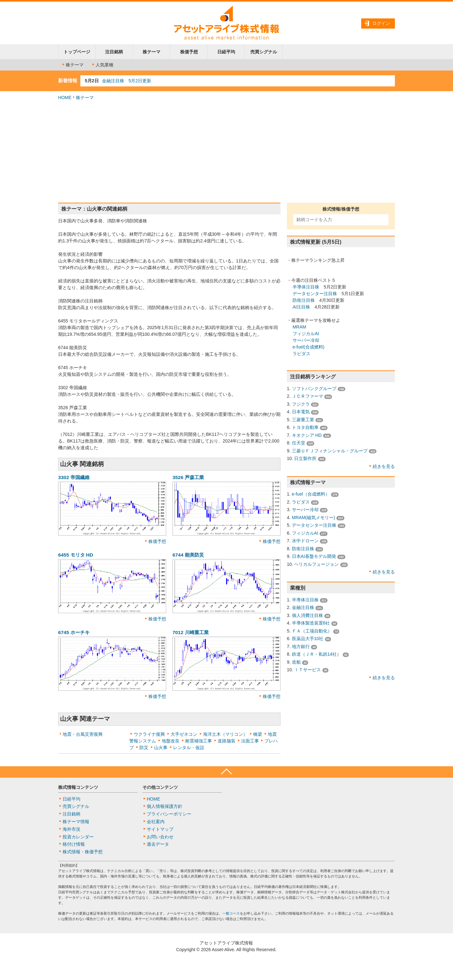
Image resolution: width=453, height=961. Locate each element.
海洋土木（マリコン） (225, 734)
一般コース (231, 913)
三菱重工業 (303, 419)
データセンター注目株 (315, 293)
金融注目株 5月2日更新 (127, 80)
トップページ (77, 51)
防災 (143, 747)
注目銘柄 (114, 51)
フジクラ (301, 404)
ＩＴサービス (307, 669)
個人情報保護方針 (164, 806)
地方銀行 (301, 646)
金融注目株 (303, 607)
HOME (64, 97)
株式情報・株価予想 (83, 851)
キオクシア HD (307, 435)
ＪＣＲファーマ (307, 396)
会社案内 (156, 821)
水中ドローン (305, 540)
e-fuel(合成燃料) (308, 346)
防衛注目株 (304, 300)
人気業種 (102, 64)
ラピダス (301, 353)
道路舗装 (226, 740)
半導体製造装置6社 (311, 623)
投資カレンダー (78, 836)
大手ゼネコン (184, 734)
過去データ (158, 844)
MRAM (299, 326)
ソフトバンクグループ (314, 388)
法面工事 (250, 740)
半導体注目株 (306, 286)
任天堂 (298, 442)
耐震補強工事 (198, 740)
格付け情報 (74, 844)
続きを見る (384, 466)
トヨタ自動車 (305, 427)
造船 (296, 662)
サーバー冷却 (306, 340)
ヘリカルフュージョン (316, 564)
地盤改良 (170, 740)
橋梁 (257, 734)
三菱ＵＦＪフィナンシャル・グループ (330, 450)
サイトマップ (160, 829)
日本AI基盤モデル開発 (314, 556)
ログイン (381, 23)
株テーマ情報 (76, 821)
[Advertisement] (226, 151)
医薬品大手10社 (308, 638)
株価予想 (189, 51)
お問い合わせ (160, 836)
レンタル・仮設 (188, 747)
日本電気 (301, 411)
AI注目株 (301, 306)
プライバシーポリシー (169, 813)
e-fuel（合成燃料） (311, 494)
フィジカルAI (306, 333)
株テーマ (151, 51)
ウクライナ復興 (149, 734)
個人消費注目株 (307, 615)
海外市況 (71, 829)
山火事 (160, 747)
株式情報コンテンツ (78, 787)
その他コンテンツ (160, 787)
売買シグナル (263, 51)
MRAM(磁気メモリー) (313, 517)
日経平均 (226, 51)
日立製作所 (305, 458)
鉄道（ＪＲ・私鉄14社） (316, 654)
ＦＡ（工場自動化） (312, 630)
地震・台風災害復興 (83, 734)
